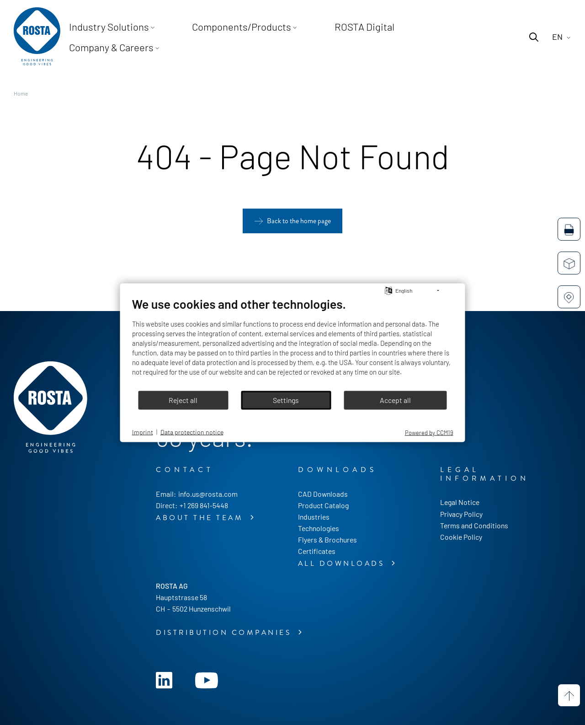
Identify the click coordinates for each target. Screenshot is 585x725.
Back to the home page (299, 221)
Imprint (142, 432)
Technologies (318, 528)
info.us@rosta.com (208, 493)
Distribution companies (225, 633)
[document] (292, 342)
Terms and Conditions (474, 525)
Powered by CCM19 (429, 432)
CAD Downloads (323, 493)
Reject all (183, 400)
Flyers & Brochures (327, 539)
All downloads (343, 564)
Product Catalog (323, 505)
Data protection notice (191, 432)
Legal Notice (459, 502)
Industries (314, 516)
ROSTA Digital (347, 36)
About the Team (201, 518)
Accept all (395, 400)
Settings (286, 400)
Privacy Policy (461, 514)
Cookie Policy (461, 536)
